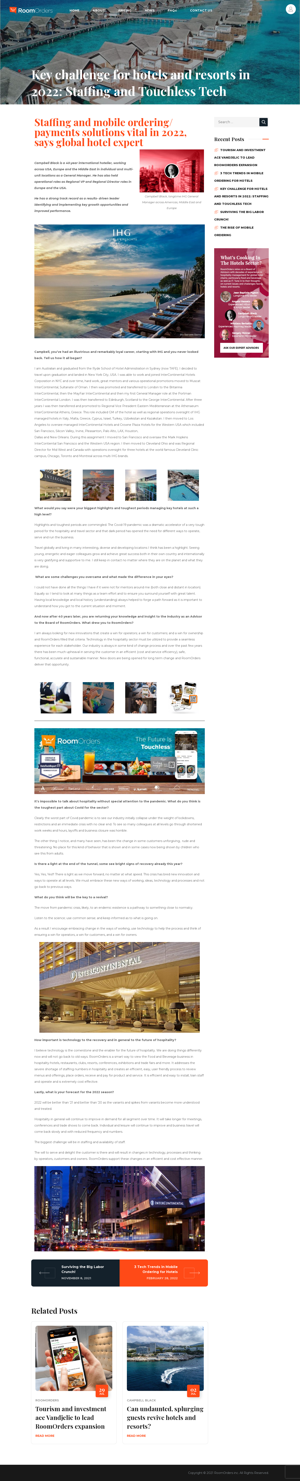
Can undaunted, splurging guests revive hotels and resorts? (165, 1417)
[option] (74, 1386)
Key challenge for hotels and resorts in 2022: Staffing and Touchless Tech (241, 196)
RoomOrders (47, 1400)
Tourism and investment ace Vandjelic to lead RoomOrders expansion (70, 1417)
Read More (44, 1436)
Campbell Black (141, 1400)
